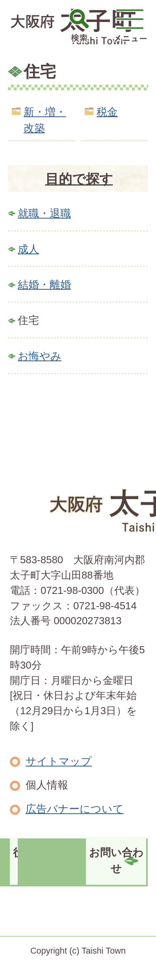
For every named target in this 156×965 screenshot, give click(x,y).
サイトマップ (59, 761)
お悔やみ (39, 356)
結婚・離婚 (44, 284)
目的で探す (79, 178)
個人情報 (47, 785)
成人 (28, 249)
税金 (107, 112)
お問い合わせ (116, 860)
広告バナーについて (75, 809)
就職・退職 (44, 213)
